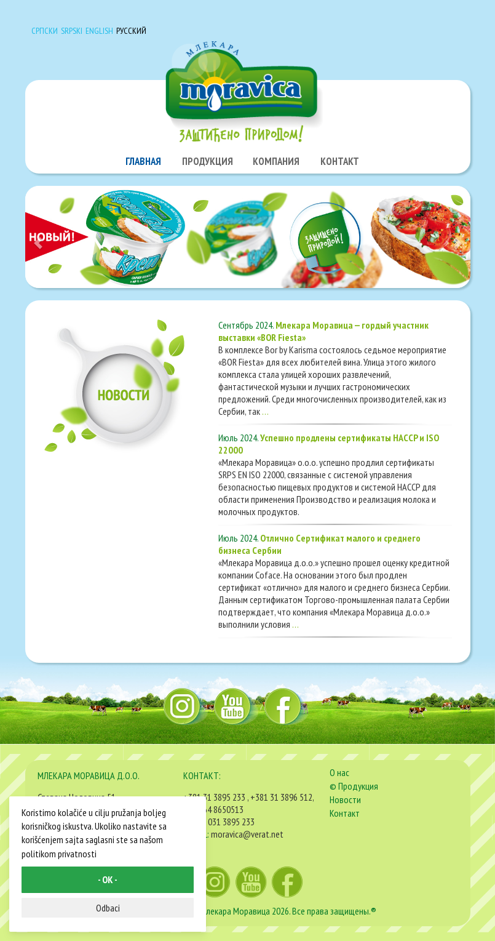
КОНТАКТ (339, 161)
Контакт (345, 813)
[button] (58, 237)
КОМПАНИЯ (276, 161)
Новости (345, 799)
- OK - (107, 879)
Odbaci (108, 908)
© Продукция (354, 785)
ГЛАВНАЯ (143, 161)
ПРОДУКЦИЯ (207, 161)
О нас (339, 772)
